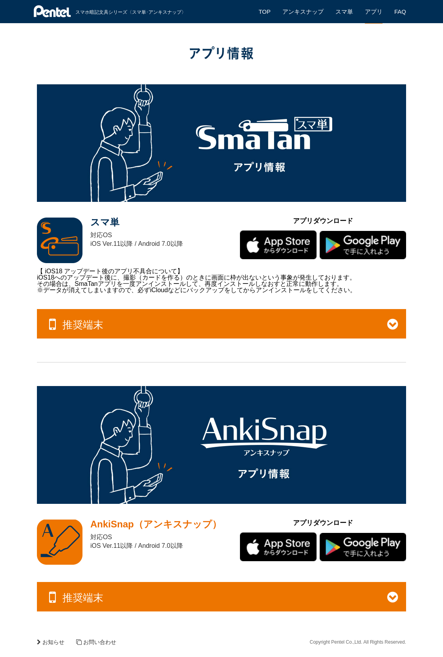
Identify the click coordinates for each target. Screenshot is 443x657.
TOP (264, 11)
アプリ (374, 11)
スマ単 (344, 11)
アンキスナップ (303, 11)
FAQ (400, 11)
